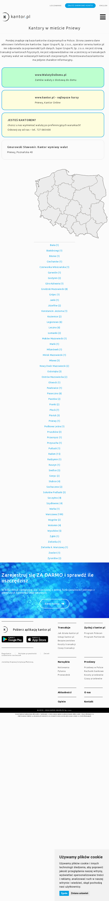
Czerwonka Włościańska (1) (54, 267)
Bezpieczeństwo (66, 641)
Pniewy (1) (54, 421)
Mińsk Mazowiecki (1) (54, 355)
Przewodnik (64, 675)
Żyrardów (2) (54, 558)
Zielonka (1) (54, 542)
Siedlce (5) (54, 470)
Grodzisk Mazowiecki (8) (54, 289)
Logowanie (56, 5)
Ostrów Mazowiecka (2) (54, 377)
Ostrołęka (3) (54, 371)
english (103, 5)
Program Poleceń (93, 633)
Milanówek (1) (54, 349)
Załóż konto (52, 604)
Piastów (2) (54, 399)
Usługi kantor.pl (66, 637)
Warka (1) (54, 509)
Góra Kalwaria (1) (54, 283)
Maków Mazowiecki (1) (54, 338)
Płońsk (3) (54, 415)
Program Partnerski (94, 637)
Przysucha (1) (54, 443)
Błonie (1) (54, 256)
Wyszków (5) (54, 531)
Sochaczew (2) (54, 487)
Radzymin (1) (54, 459)
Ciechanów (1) (54, 261)
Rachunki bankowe (94, 671)
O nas (87, 692)
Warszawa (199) (54, 514)
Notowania (63, 667)
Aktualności (65, 692)
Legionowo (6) (54, 322)
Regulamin (6, 653)
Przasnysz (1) (54, 437)
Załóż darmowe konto (80, 5)
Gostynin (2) (54, 278)
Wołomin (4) (54, 525)
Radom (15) (54, 454)
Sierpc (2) (54, 476)
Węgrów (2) (54, 520)
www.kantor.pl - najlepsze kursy (57, 97)
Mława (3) (54, 360)
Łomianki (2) (54, 333)
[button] (103, 17)
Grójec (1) (54, 294)
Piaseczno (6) (54, 393)
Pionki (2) (54, 404)
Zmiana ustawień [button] (79, 893)
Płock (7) (54, 410)
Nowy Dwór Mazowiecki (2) (54, 366)
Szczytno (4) (54, 498)
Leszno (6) (54, 327)
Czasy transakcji (66, 648)
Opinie (62, 701)
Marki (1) (54, 344)
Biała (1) (54, 245)
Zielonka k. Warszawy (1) (54, 547)
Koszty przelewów (93, 675)
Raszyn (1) (54, 465)
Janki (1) (54, 300)
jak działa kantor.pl (68, 633)
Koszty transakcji (67, 644)
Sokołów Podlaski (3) (54, 492)
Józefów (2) (54, 305)
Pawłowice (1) (54, 388)
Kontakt (88, 701)
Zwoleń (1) (54, 552)
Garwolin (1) (54, 272)
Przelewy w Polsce (93, 667)
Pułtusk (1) (54, 448)
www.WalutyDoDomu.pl (50, 74)
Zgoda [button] (64, 893)
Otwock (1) (54, 382)
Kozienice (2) (54, 316)
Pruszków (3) (54, 432)
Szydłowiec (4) (54, 503)
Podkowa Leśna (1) (54, 426)
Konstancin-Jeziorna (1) (54, 311)
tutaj (92, 714)
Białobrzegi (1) (54, 250)
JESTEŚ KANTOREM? (22, 120)
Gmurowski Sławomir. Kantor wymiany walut (37, 147)
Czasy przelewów (93, 679)
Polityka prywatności (27, 653)
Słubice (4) (54, 481)
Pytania (62, 671)
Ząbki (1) (54, 536)
